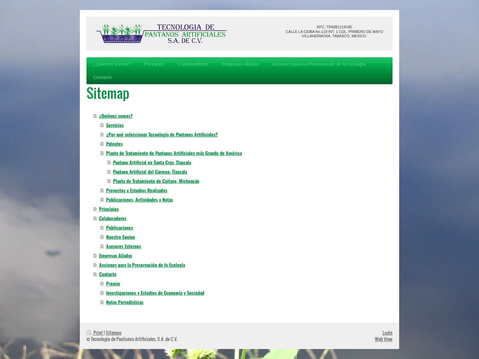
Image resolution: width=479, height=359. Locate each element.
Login (388, 332)
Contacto (107, 273)
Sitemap (113, 332)
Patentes (114, 143)
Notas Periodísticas (124, 301)
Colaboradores (112, 218)
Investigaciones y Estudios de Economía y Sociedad (155, 292)
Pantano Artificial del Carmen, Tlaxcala (150, 171)
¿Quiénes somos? (116, 115)
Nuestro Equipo (120, 236)
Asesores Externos (123, 246)
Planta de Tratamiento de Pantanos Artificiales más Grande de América (174, 152)
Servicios (115, 124)
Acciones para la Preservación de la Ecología (142, 264)
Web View (384, 338)
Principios (109, 208)
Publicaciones (119, 227)
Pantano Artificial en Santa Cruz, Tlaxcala (152, 162)
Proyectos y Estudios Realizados (136, 190)
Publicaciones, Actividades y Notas (139, 199)
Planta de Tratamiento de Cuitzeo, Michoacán (156, 180)
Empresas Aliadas (115, 255)
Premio (113, 283)
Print (95, 332)
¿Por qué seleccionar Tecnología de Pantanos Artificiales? (162, 134)
